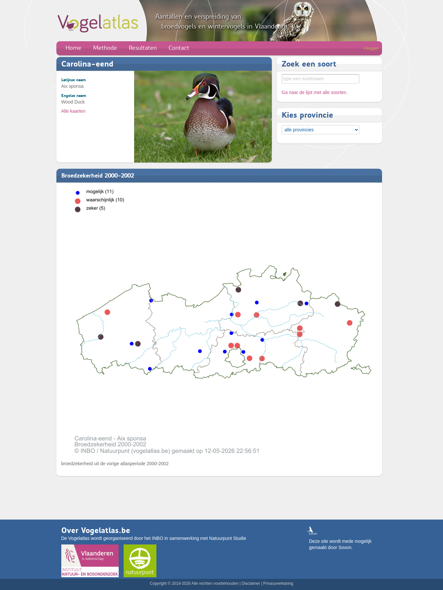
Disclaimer (251, 583)
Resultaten (143, 48)
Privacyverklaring (278, 583)
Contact (179, 48)
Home (73, 48)
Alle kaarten (73, 111)
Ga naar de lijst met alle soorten (314, 92)
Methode (105, 48)
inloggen (371, 48)
